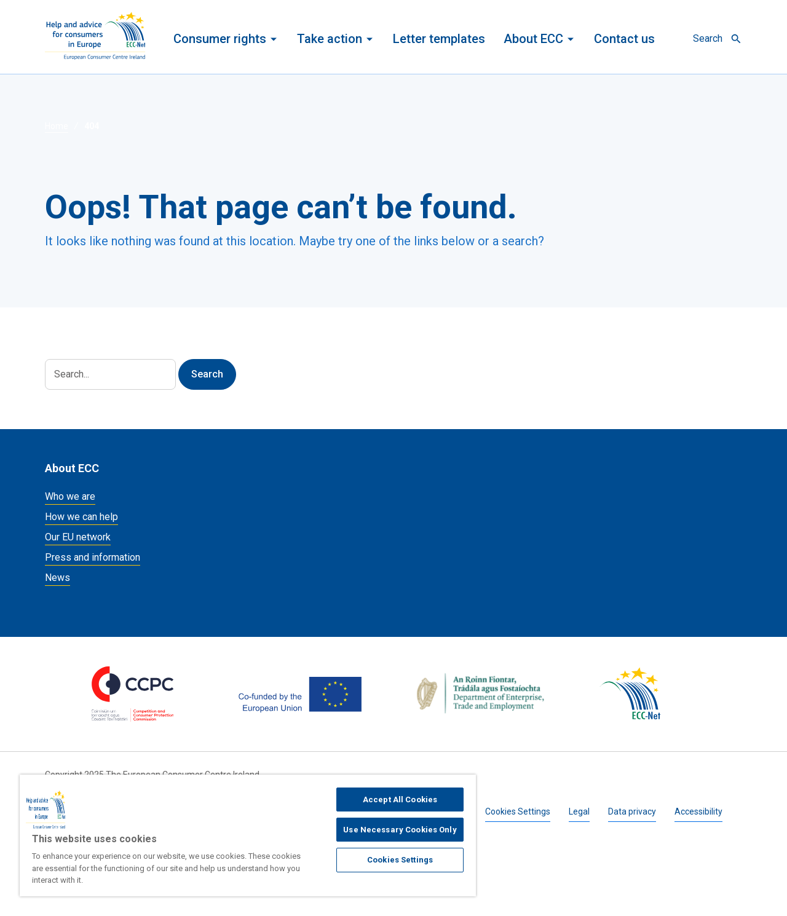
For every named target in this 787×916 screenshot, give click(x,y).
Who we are (70, 496)
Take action (329, 38)
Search (707, 38)
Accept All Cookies (400, 799)
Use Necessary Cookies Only (399, 829)
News (57, 577)
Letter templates (439, 38)
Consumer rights (219, 38)
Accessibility (698, 811)
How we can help (81, 517)
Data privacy (632, 811)
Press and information (92, 557)
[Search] (110, 374)
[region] (248, 835)
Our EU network (78, 537)
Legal (579, 811)
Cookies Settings (517, 811)
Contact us (624, 38)
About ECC (533, 38)
